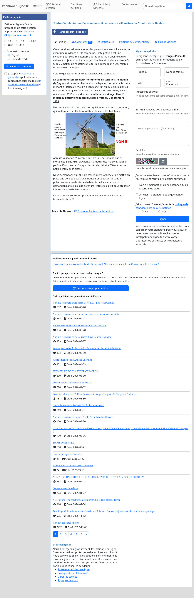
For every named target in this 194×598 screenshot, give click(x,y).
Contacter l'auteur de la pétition (94, 211)
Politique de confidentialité (134, 42)
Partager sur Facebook (69, 31)
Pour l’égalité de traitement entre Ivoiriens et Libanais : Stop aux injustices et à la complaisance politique (104, 511)
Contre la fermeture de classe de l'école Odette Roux (78, 405)
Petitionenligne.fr (15, 6)
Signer (162, 219)
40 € (10, 45)
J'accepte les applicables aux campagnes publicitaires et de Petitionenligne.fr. (25, 81)
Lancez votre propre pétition (91, 288)
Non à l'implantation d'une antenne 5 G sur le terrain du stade (163, 186)
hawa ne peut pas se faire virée (68, 454)
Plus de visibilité (165, 42)
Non (164, 211)
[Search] (164, 6)
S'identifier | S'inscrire (101, 6)
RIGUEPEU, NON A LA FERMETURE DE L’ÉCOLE (80, 325)
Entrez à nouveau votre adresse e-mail (157, 109)
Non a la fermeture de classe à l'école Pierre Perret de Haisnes (83, 417)
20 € (33, 41)
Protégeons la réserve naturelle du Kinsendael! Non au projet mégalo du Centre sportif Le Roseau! (106, 264)
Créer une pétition (53, 6)
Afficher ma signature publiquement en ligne (161, 196)
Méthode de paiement (17, 51)
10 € (21, 41)
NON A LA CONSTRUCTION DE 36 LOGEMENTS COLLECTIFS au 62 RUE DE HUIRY (98, 477)
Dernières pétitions (76, 6)
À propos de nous (68, 580)
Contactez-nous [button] (131, 4)
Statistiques (106, 42)
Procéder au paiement (19, 66)
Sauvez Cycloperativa (63, 442)
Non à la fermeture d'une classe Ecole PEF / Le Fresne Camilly (83, 302)
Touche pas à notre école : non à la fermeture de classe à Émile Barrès (87, 348)
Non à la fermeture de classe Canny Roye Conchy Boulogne (82, 337)
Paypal (15, 55)
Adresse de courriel (147, 91)
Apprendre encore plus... (19, 35)
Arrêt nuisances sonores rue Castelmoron (73, 465)
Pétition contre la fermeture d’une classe (72, 382)
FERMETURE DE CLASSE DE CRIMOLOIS (76, 371)
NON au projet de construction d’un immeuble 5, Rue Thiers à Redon (86, 500)
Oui (147, 211)
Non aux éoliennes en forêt (66, 522)
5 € (9, 41)
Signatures (82, 42)
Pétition (60, 42)
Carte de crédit (20, 59)
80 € (21, 45)
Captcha (140, 150)
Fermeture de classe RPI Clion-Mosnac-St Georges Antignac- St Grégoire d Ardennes (94, 394)
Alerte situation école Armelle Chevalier (72, 359)
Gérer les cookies (67, 576)
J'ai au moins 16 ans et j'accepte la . (162, 206)
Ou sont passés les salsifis (65, 488)
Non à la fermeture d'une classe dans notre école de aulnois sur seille (86, 314)
